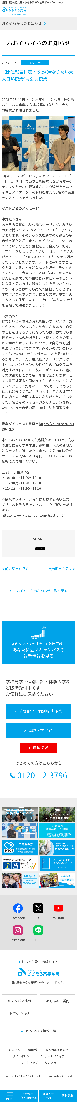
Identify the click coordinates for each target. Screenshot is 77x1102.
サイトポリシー (22, 1056)
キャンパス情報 (19, 1000)
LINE (38, 939)
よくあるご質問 (57, 1000)
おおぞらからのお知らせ (22, 23)
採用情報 (33, 1050)
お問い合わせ (19, 1013)
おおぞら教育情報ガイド (39, 961)
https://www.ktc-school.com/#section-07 (33, 515)
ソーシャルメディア (52, 1056)
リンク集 (50, 1062)
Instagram (18, 939)
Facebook (18, 917)
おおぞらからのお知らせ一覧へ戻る (40, 590)
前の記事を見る (17, 568)
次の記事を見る (60, 568)
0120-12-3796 (42, 775)
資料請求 (67, 1096)
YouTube (58, 917)
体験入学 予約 (48, 1096)
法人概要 (14, 1050)
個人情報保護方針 (56, 1050)
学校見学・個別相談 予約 (29, 1096)
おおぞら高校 (14, 14)
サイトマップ (29, 1062)
